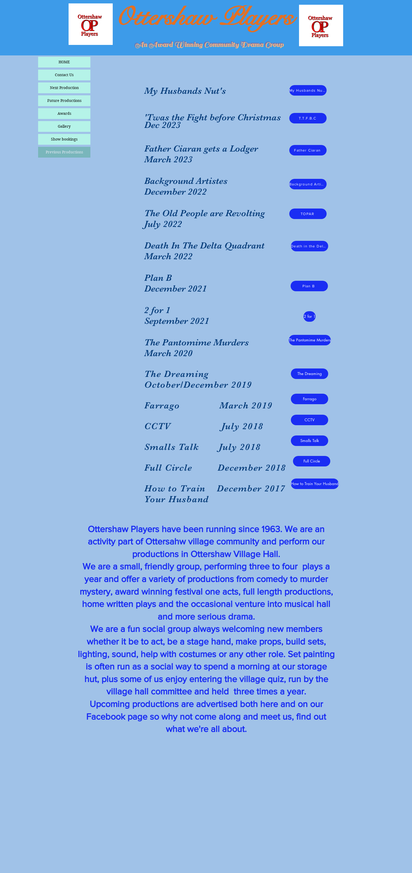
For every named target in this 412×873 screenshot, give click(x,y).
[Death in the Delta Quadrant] (309, 246)
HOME (64, 62)
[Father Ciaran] (308, 150)
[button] (309, 399)
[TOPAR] (308, 214)
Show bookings (64, 139)
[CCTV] (309, 420)
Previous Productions (64, 152)
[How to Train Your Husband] (315, 484)
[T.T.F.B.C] (308, 118)
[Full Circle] (311, 461)
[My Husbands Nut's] (308, 90)
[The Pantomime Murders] (310, 340)
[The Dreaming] (309, 373)
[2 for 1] (309, 316)
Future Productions (64, 100)
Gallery (64, 126)
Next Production (64, 87)
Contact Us (64, 74)
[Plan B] (309, 286)
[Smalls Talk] (309, 440)
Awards (64, 113)
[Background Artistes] (308, 184)
